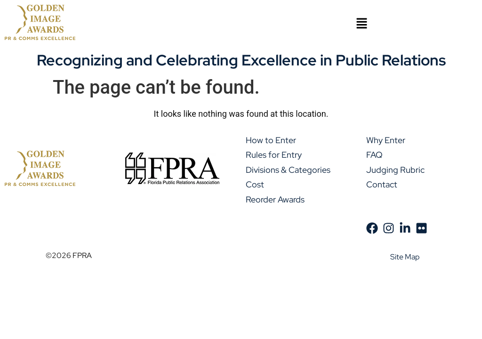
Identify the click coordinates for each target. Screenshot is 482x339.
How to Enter (271, 140)
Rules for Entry (274, 154)
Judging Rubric (395, 169)
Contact (381, 184)
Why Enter (385, 140)
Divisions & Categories (288, 169)
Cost (255, 184)
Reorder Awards (275, 199)
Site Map (404, 257)
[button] (361, 24)
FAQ (374, 154)
